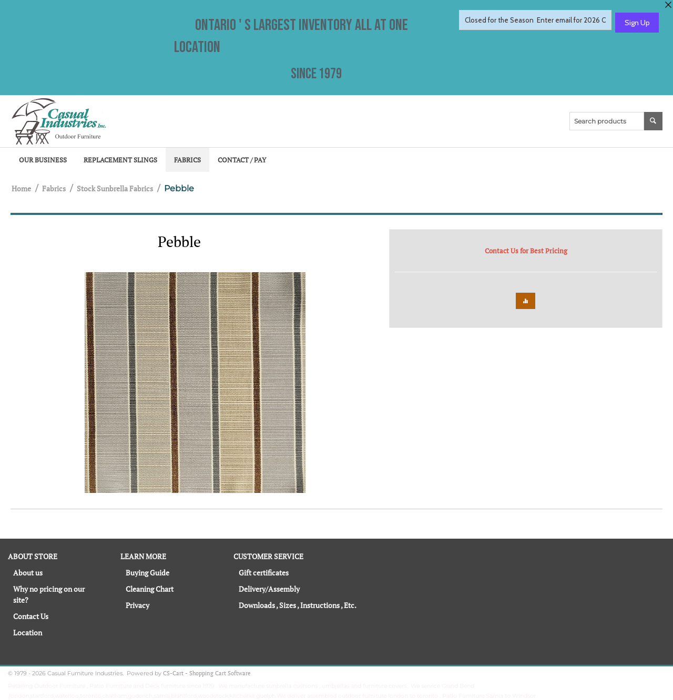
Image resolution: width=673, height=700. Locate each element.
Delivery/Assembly (269, 589)
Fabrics (187, 159)
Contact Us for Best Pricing (526, 250)
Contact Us (30, 616)
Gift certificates (264, 573)
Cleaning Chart (150, 589)
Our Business (43, 159)
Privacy (137, 605)
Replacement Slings (120, 159)
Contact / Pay (242, 159)
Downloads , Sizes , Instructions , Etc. (297, 605)
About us (28, 573)
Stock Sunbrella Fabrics (115, 188)
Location (27, 632)
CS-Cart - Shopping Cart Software (207, 673)
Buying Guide (147, 573)
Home (21, 188)
